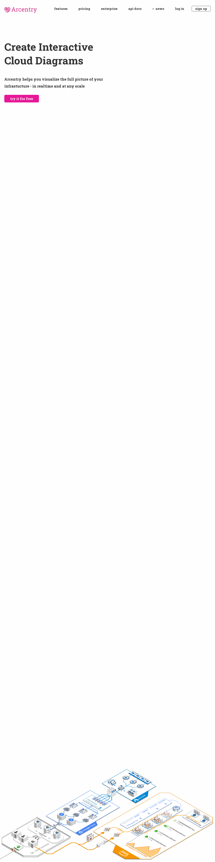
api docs (134, 9)
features (60, 9)
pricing (84, 9)
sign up (201, 9)
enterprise (109, 9)
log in (179, 9)
